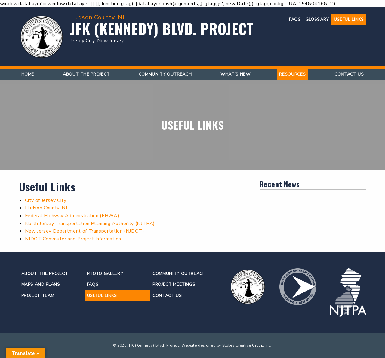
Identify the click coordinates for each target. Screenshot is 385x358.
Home (27, 74)
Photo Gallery (105, 273)
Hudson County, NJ (46, 208)
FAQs (295, 19)
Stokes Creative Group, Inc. (247, 345)
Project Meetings (173, 284)
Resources (292, 74)
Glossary (317, 19)
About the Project (86, 74)
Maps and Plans (40, 284)
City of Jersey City (45, 200)
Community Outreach (165, 74)
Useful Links (349, 19)
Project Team (37, 295)
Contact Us (349, 74)
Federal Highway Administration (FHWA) (72, 215)
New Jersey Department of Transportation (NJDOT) (84, 231)
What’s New (235, 74)
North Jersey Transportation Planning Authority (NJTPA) (90, 223)
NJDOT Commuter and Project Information (73, 239)
